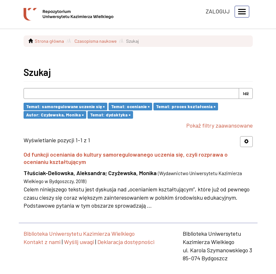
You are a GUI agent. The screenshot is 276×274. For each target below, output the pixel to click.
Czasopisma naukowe (95, 41)
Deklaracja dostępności (125, 241)
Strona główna (49, 41)
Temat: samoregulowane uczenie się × (65, 106)
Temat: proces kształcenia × (186, 106)
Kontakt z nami (42, 241)
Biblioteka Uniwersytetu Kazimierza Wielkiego (79, 233)
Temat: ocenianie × (130, 106)
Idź (246, 93)
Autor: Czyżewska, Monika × (55, 114)
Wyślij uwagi (79, 241)
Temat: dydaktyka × (110, 114)
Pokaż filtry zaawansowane (219, 125)
